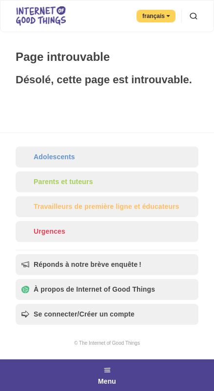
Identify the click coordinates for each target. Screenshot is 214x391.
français (156, 16)
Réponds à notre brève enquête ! (81, 265)
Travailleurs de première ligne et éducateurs (100, 207)
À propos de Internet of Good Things (88, 289)
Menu (107, 374)
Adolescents (48, 157)
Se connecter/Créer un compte (78, 314)
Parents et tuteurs (57, 182)
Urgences (43, 231)
